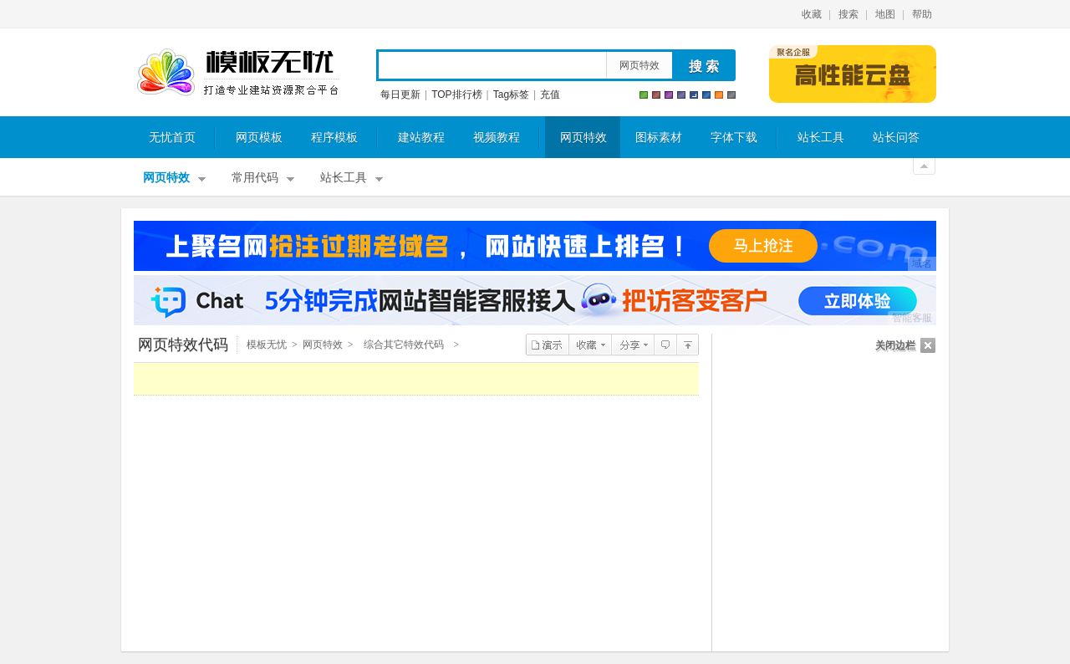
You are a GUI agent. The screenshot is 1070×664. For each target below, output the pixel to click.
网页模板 (259, 137)
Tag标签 (511, 94)
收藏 (812, 14)
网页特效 (639, 65)
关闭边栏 (895, 345)
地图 (885, 14)
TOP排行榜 (456, 94)
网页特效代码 (183, 344)
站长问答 (896, 137)
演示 (547, 344)
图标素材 (658, 137)
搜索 (848, 14)
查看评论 (665, 344)
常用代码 (255, 177)
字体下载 (734, 137)
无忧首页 (172, 137)
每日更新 (400, 94)
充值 (550, 94)
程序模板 (334, 137)
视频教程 (496, 137)
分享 (632, 344)
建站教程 (421, 137)
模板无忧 (237, 72)
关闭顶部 (924, 166)
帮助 (922, 14)
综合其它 (687, 344)
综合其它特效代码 (404, 344)
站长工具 (820, 137)
